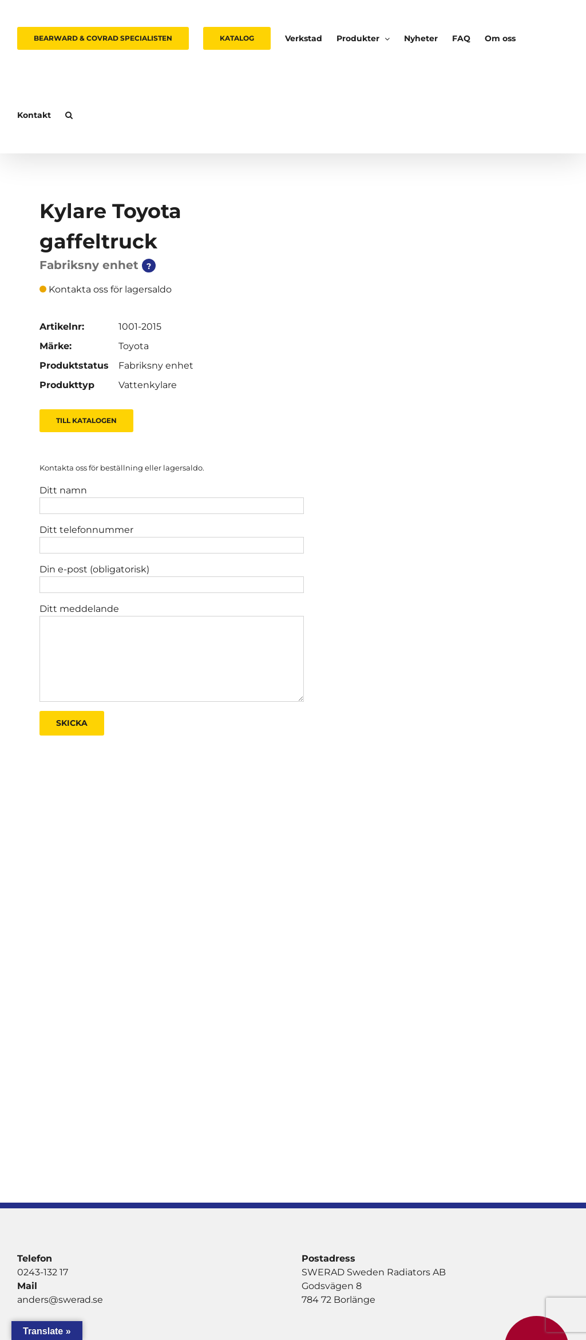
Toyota (133, 346)
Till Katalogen (86, 420)
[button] (69, 115)
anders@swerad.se (60, 1299)
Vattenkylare (147, 385)
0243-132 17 (42, 1272)
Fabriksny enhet (155, 365)
